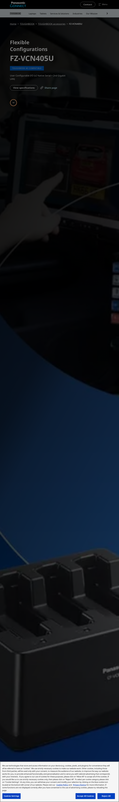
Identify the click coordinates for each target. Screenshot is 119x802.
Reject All (106, 796)
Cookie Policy (62, 785)
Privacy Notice (79, 785)
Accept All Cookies (85, 796)
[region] (59, 782)
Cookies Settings (11, 796)
